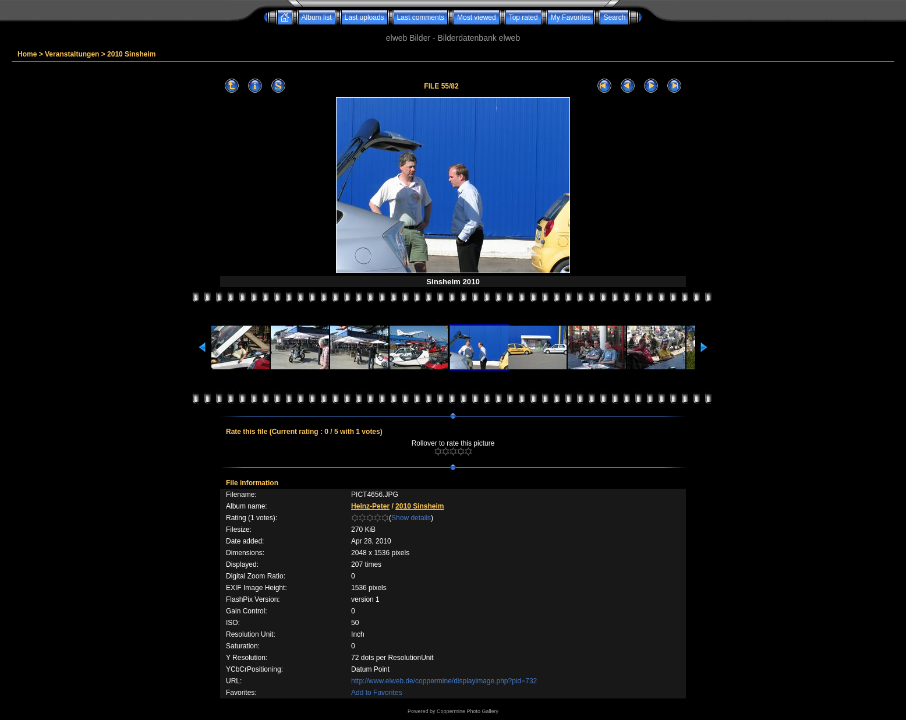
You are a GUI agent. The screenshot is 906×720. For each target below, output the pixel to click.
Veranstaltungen (72, 54)
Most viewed (476, 17)
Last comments (420, 17)
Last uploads (364, 17)
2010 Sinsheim (131, 54)
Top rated (523, 17)
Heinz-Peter (370, 506)
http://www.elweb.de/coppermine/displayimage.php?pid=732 (444, 681)
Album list (317, 17)
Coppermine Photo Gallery (467, 711)
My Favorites (571, 17)
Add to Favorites (376, 693)
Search (614, 17)
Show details (411, 518)
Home (27, 54)
